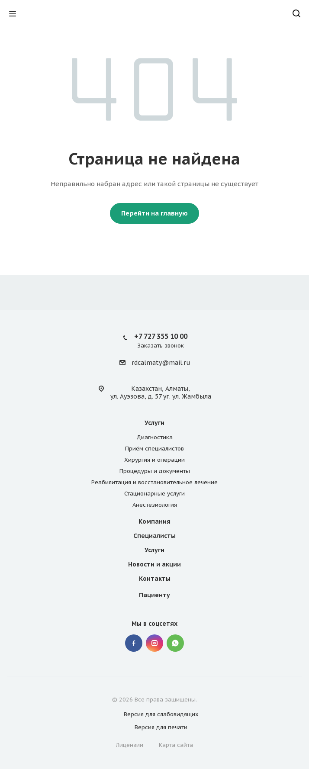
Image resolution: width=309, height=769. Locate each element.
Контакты (155, 578)
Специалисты (154, 536)
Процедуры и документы (154, 471)
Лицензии (129, 745)
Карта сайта (176, 745)
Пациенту (154, 595)
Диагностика (154, 437)
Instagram (154, 643)
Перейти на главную (154, 213)
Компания (154, 521)
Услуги (154, 423)
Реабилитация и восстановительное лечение (154, 482)
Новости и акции (154, 564)
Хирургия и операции (154, 459)
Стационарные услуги (154, 493)
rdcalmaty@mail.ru (161, 363)
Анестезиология (154, 504)
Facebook (133, 643)
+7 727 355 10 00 (160, 336)
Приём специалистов (154, 448)
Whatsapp (175, 643)
